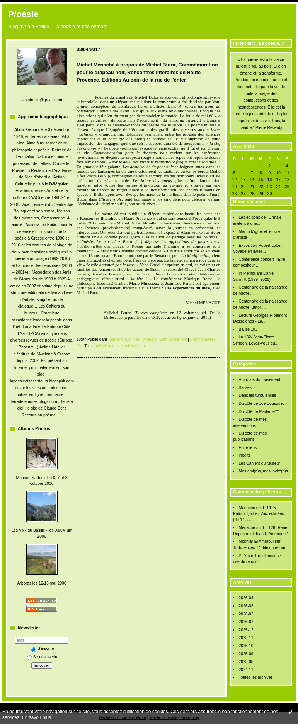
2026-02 (245, 614)
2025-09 (245, 654)
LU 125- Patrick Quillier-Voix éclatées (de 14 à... (258, 514)
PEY (242, 556)
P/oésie (23, 14)
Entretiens (247, 447)
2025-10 (245, 646)
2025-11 (245, 638)
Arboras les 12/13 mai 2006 (41, 583)
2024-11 (245, 670)
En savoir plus (36, 717)
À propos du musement (259, 379)
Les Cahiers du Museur (259, 463)
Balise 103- (248, 329)
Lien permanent (173, 339)
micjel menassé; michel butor (121, 346)
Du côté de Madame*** (258, 412)
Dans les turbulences (257, 395)
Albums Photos (34, 428)
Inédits (244, 455)
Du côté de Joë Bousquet (261, 403)
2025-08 (245, 661)
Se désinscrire (43, 657)
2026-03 (245, 606)
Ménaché (246, 508)
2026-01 (245, 622)
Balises (245, 388)
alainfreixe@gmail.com (41, 100)
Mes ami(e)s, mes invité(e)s (263, 471)
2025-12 (245, 630)
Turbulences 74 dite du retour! (259, 548)
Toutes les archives (255, 677)
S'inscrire (42, 648)
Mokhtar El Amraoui (256, 541)
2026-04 (245, 598)
